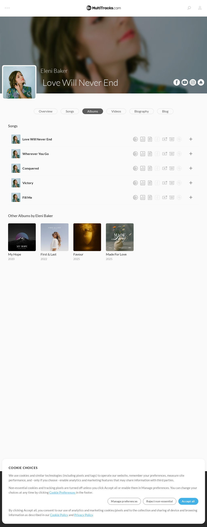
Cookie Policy (59, 515)
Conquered (30, 168)
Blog (165, 111)
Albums (92, 111)
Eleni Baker (54, 70)
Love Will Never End (37, 139)
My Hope (14, 254)
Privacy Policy (83, 515)
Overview (45, 111)
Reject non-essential (159, 501)
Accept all (188, 501)
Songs (70, 111)
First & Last (48, 254)
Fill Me (27, 197)
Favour (78, 254)
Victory (27, 183)
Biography (141, 111)
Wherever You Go (35, 154)
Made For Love (116, 254)
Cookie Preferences (62, 492)
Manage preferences (124, 501)
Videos (116, 111)
